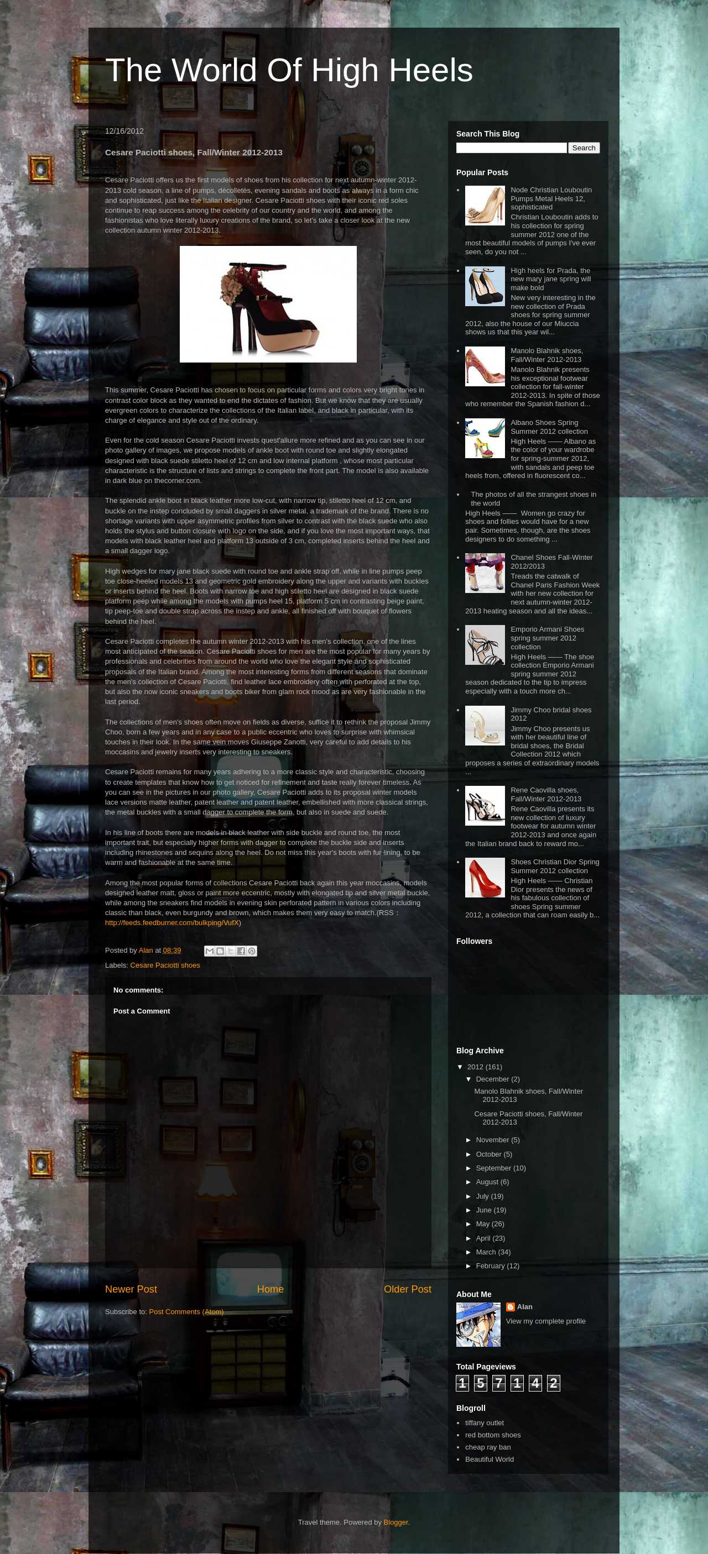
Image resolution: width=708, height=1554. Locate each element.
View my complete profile (546, 1321)
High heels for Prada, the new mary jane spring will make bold (551, 279)
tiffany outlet (484, 1423)
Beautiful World (489, 1459)
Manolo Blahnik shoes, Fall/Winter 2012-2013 (547, 355)
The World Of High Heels (289, 69)
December (494, 1079)
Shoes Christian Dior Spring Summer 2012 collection (555, 866)
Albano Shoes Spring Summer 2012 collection (549, 426)
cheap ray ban (488, 1447)
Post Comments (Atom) (186, 1312)
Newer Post (131, 1289)
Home (270, 1289)
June (485, 1210)
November (494, 1140)
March (487, 1252)
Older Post (407, 1289)
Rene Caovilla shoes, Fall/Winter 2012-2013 (546, 794)
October (490, 1154)
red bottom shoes (492, 1435)
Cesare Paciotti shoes (165, 965)
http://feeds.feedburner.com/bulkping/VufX (172, 922)
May (484, 1224)
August (488, 1182)
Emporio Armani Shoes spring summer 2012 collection (547, 637)
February (491, 1266)
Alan (525, 1307)
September (494, 1168)
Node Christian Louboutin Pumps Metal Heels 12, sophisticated (551, 198)
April (484, 1238)
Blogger (396, 1522)
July (483, 1196)
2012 (476, 1067)
